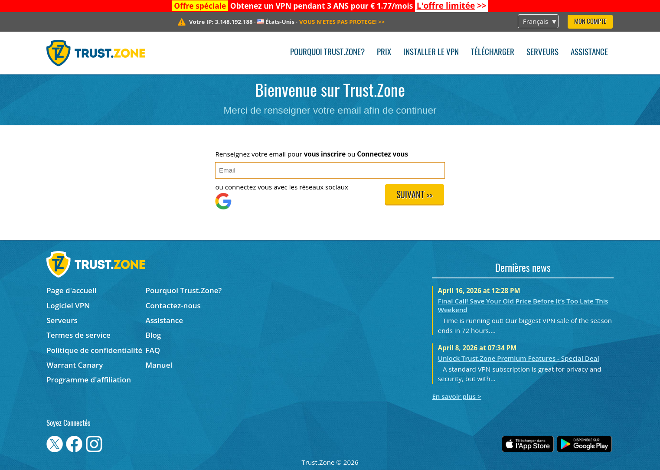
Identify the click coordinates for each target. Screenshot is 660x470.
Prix (384, 53)
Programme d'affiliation (88, 380)
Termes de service (78, 335)
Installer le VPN (431, 53)
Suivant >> (414, 195)
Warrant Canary (74, 365)
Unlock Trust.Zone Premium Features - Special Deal (518, 358)
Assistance (589, 53)
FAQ (153, 350)
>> (452, 5)
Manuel (159, 365)
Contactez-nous (173, 305)
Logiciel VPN (68, 305)
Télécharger (492, 53)
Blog (153, 335)
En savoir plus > (456, 396)
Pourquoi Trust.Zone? (327, 53)
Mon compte (590, 22)
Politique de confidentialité (94, 350)
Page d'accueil (71, 290)
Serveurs (542, 53)
